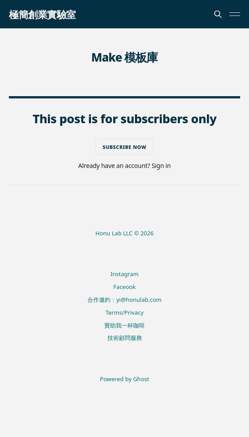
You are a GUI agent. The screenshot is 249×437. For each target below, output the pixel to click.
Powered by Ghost (124, 379)
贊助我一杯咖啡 (124, 325)
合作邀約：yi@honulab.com (124, 300)
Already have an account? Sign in (124, 165)
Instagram (124, 274)
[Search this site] (218, 14)
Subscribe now (124, 147)
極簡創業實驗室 (42, 14)
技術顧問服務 (124, 338)
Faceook (124, 287)
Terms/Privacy (125, 312)
